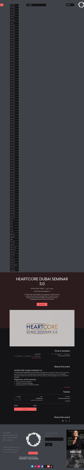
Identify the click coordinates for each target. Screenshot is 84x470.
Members (12, 262)
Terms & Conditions (33, 458)
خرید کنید (12, 244)
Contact (12, 23)
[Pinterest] (35, 466)
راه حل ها (12, 234)
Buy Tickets (42, 304)
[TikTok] (51, 466)
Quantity (19, 396)
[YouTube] (48, 466)
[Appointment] (33, 453)
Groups (12, 257)
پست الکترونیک (48, 435)
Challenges (12, 270)
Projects (12, 17)
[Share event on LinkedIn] (62, 420)
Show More (67, 387)
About (11, 221)
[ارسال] (48, 444)
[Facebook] (42, 466)
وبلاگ (11, 239)
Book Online (13, 249)
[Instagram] (38, 466)
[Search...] (36, 5)
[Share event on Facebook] (69, 420)
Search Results (13, 265)
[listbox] (70, 4)
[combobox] (17, 399)
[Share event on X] (66, 420)
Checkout (25, 409)
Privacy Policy (23, 458)
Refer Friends (13, 247)
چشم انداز (12, 236)
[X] (45, 466)
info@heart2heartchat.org (10, 435)
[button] (70, 4)
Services (12, 218)
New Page (12, 5)
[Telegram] (32, 466)
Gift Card (12, 267)
